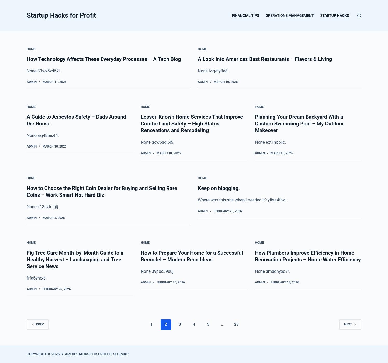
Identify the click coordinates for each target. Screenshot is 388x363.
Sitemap (121, 354)
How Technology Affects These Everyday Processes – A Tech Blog (104, 59)
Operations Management (290, 15)
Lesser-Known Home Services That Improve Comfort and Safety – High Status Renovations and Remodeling (192, 124)
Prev (38, 324)
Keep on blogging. (219, 188)
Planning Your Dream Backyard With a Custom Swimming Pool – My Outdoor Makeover (299, 124)
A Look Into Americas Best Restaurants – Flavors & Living (265, 59)
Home (31, 49)
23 (236, 324)
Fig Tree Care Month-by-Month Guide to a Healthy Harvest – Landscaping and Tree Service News (75, 259)
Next (350, 324)
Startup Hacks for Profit (61, 15)
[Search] (359, 16)
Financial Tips (245, 15)
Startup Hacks (334, 15)
